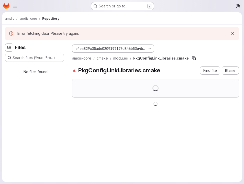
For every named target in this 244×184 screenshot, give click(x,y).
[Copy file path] (194, 58)
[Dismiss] (233, 33)
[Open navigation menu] (15, 6)
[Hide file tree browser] (9, 47)
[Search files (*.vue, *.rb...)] (34, 58)
